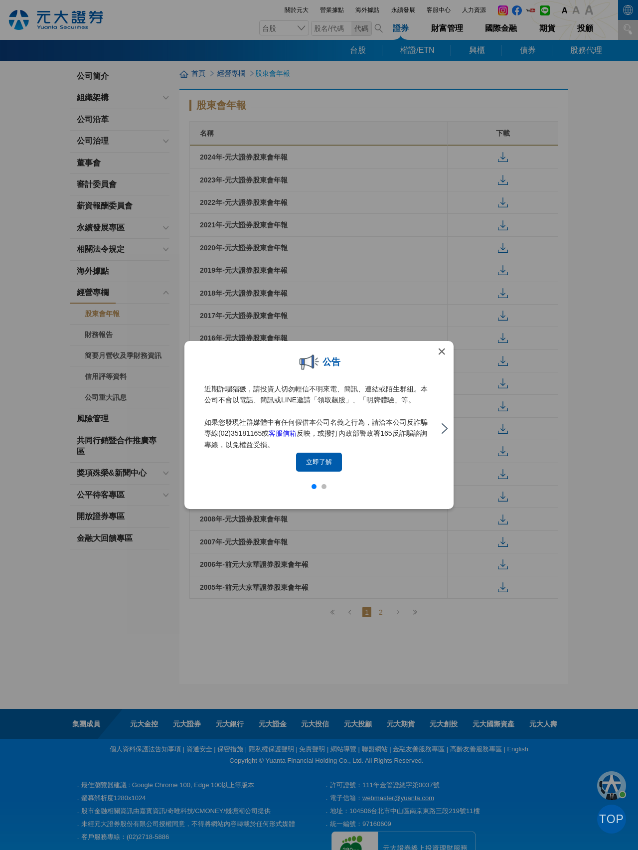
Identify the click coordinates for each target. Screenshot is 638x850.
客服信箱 (283, 433)
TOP (611, 819)
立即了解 (319, 462)
